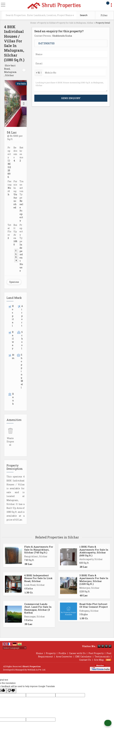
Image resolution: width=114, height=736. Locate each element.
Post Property (96, 653)
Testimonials (102, 656)
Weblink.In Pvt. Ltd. (36, 669)
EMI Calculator (83, 656)
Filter (104, 15)
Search (83, 15)
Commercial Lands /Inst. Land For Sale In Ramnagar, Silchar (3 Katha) (38, 608)
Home (33, 22)
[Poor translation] (11, 690)
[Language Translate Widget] (15, 648)
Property (51, 653)
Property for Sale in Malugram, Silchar (75, 22)
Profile (62, 653)
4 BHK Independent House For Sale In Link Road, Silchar (38, 578)
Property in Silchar (47, 22)
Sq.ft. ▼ (16, 255)
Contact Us (85, 659)
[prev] (7, 103)
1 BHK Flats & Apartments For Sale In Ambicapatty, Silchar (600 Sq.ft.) (93, 551)
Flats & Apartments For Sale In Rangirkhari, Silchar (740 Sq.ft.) (38, 549)
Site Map (99, 659)
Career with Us (77, 653)
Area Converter (64, 656)
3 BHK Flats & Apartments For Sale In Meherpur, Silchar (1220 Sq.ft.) (93, 579)
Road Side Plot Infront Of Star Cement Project (93, 605)
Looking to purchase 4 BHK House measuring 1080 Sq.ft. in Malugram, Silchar (70, 85)
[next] (24, 103)
